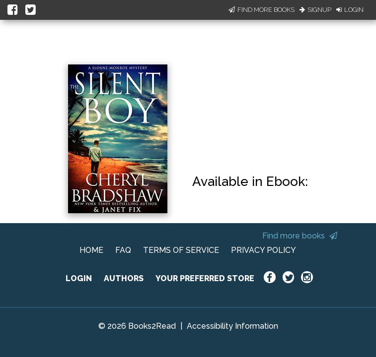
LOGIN (79, 278)
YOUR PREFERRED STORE (204, 278)
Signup (315, 9)
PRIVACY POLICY (263, 250)
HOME (91, 250)
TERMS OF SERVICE (181, 250)
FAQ (123, 250)
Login (350, 9)
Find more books (299, 235)
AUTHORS (124, 278)
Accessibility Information (232, 326)
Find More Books (261, 9)
